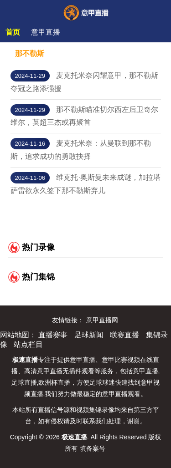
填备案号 (92, 448)
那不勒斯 (29, 53)
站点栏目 (28, 344)
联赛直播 (124, 335)
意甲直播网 (102, 320)
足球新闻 (89, 335)
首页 (12, 32)
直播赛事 (52, 335)
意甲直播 (45, 32)
